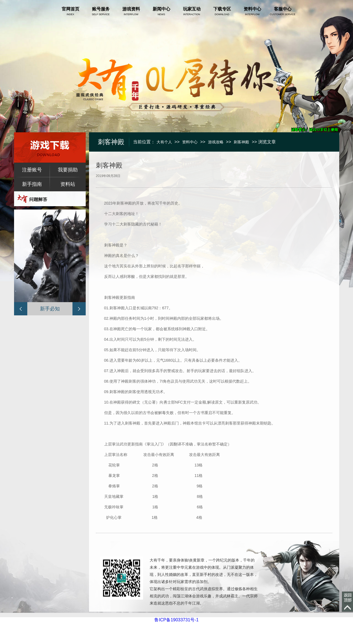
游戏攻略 (215, 142)
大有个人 (164, 142)
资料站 (67, 184)
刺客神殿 (241, 142)
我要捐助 (68, 170)
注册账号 (32, 170)
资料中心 (190, 142)
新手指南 (32, 184)
